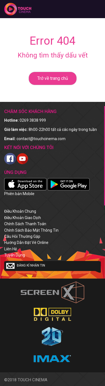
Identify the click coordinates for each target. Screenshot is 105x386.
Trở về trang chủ (52, 78)
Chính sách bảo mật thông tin (31, 230)
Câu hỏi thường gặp (22, 236)
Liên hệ (10, 249)
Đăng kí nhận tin (25, 265)
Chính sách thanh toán (25, 224)
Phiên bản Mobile (19, 193)
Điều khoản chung (20, 211)
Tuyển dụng (14, 255)
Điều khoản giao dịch (22, 217)
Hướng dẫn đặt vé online (26, 242)
